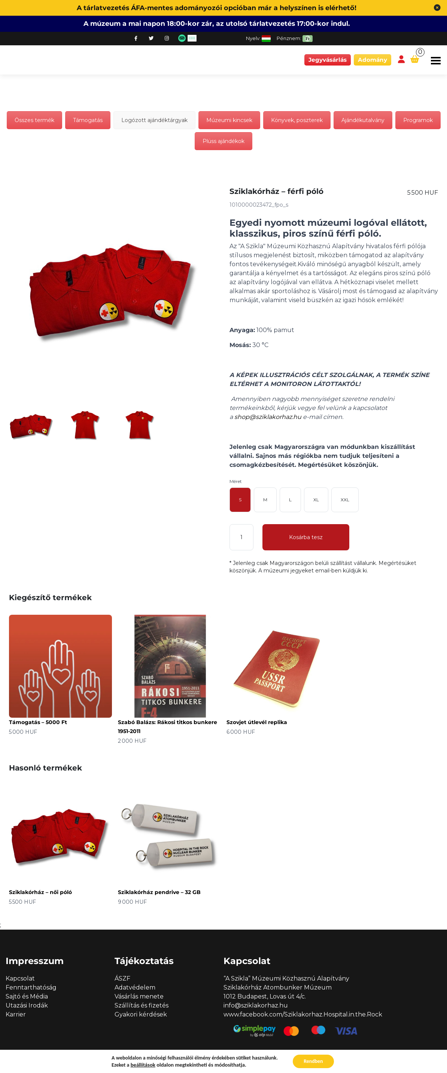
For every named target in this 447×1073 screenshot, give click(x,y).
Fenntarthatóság (31, 987)
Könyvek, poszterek (297, 120)
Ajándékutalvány (362, 120)
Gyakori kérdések (141, 1014)
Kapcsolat (20, 978)
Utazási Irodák (27, 1005)
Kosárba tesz (306, 537)
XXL (345, 499)
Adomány (372, 59)
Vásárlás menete (139, 996)
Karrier (16, 1014)
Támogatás (88, 120)
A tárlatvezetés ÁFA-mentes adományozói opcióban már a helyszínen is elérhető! (216, 8)
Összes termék (34, 120)
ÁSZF (122, 978)
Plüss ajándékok (223, 141)
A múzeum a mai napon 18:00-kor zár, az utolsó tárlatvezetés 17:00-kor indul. (216, 23)
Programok (418, 120)
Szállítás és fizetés (141, 1005)
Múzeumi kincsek (229, 120)
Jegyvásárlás (327, 59)
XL (316, 499)
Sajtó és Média (27, 996)
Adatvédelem (135, 987)
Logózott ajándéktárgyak (154, 120)
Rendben (313, 1061)
